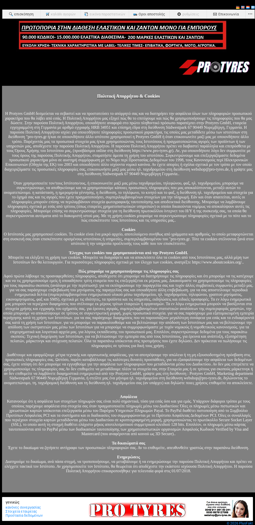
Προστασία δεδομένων (24, 515)
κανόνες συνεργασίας (23, 507)
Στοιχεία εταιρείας (21, 511)
